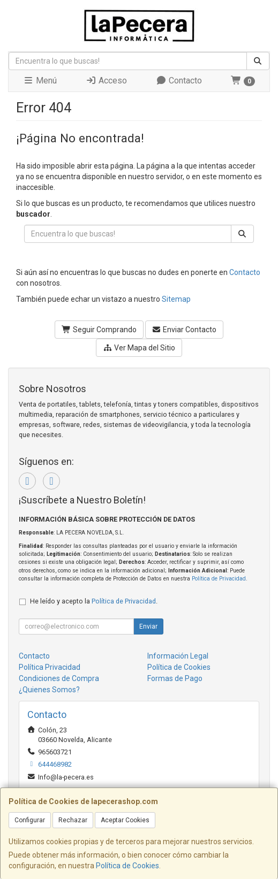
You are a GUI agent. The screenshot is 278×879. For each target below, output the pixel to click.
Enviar (148, 626)
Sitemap (176, 299)
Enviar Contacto (184, 329)
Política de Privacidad (219, 579)
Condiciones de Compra (59, 678)
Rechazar (72, 820)
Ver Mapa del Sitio (139, 347)
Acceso (106, 80)
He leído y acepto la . (93, 601)
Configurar (29, 820)
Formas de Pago (174, 678)
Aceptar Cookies (125, 820)
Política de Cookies (127, 865)
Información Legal (177, 656)
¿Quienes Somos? (49, 689)
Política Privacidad (49, 667)
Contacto (179, 80)
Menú (40, 80)
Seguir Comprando (99, 329)
